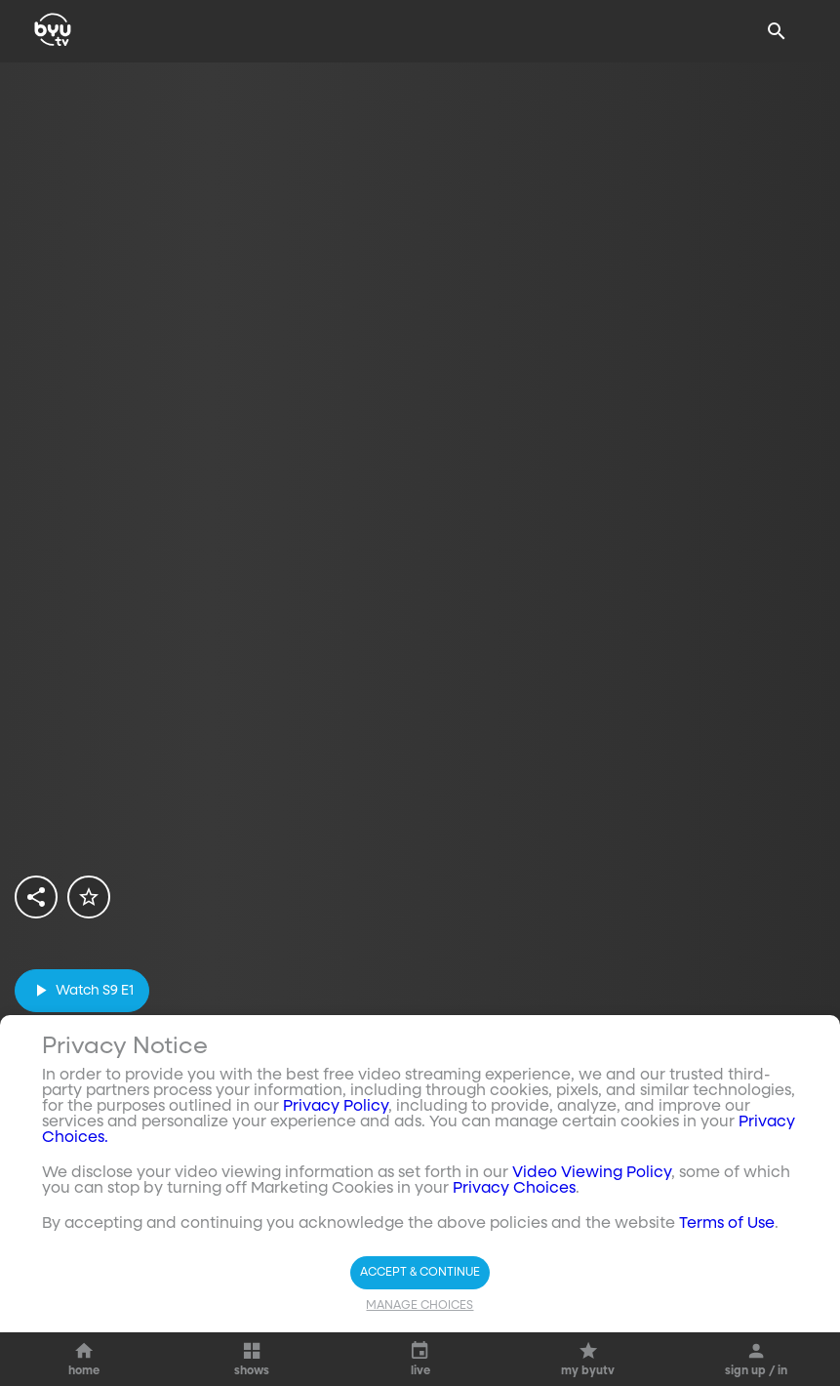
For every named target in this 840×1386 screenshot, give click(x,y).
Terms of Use (727, 1297)
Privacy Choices (514, 1262)
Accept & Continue (420, 1346)
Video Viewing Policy (591, 1246)
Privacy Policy (335, 1180)
